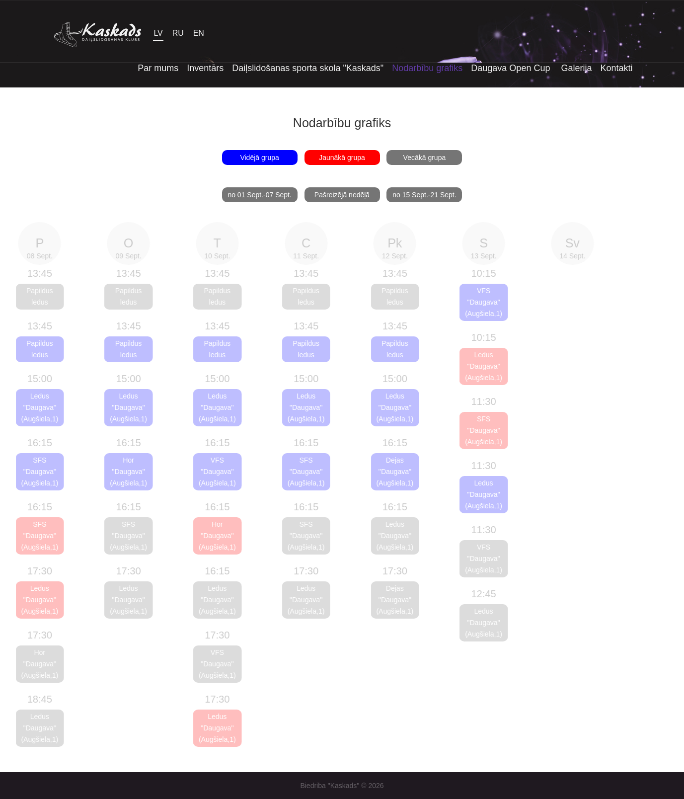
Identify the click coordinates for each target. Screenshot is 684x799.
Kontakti (616, 68)
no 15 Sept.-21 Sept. (424, 195)
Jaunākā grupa (342, 157)
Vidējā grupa (259, 157)
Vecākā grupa (424, 157)
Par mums (158, 68)
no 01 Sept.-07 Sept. (259, 195)
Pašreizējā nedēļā (342, 195)
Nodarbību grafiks (427, 68)
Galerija (576, 68)
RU (178, 33)
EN (198, 33)
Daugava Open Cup (511, 68)
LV (157, 33)
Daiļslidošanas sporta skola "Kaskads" (307, 68)
